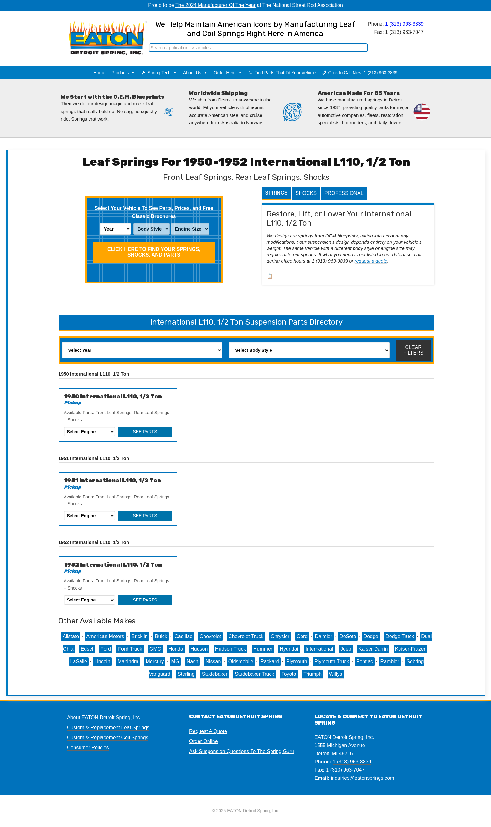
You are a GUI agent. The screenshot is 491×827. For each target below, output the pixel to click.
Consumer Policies (88, 747)
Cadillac (183, 636)
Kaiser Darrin (373, 649)
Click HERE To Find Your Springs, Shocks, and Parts (153, 252)
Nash (192, 661)
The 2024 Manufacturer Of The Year (215, 5)
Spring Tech (162, 72)
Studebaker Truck (254, 674)
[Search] (259, 47)
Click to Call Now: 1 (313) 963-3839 (362, 72)
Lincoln (102, 661)
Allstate (71, 636)
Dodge (371, 636)
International (319, 649)
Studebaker (215, 674)
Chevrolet (210, 636)
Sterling (186, 674)
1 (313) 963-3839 (404, 24)
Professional (343, 193)
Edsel (87, 649)
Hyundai (289, 649)
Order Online (203, 741)
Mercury (155, 661)
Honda (175, 649)
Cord (302, 636)
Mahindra (127, 661)
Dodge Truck (399, 636)
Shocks (306, 193)
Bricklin (140, 636)
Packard (270, 661)
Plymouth (296, 661)
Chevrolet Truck (245, 636)
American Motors (105, 636)
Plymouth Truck (331, 661)
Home (99, 72)
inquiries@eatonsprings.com (362, 778)
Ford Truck (130, 649)
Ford (106, 649)
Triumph (312, 674)
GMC (155, 649)
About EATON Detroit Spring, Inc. (104, 717)
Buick (161, 636)
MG (175, 661)
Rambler (389, 661)
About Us (195, 72)
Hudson (199, 649)
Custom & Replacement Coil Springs (107, 737)
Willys (335, 674)
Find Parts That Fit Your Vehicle (285, 72)
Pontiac (364, 661)
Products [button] (123, 72)
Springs (276, 192)
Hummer (262, 649)
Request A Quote (208, 731)
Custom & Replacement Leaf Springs (108, 727)
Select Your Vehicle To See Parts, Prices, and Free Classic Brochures (154, 212)
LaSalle (78, 661)
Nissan (213, 661)
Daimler (323, 636)
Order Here (228, 72)
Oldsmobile (240, 661)
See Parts (145, 431)
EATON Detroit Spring (99, 32)
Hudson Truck (230, 649)
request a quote (371, 260)
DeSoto (347, 636)
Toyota (289, 674)
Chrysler (280, 636)
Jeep (345, 649)
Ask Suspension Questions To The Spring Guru (241, 751)
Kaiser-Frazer (410, 649)
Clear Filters (413, 350)
